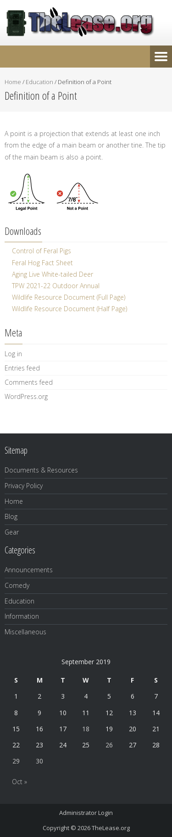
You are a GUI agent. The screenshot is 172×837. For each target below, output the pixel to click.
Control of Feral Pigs (41, 250)
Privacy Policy (24, 485)
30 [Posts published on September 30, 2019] (39, 761)
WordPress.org (26, 396)
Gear (12, 532)
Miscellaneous (25, 631)
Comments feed (29, 382)
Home (13, 82)
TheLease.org (111, 828)
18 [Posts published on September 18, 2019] (85, 728)
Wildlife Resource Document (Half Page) (69, 308)
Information (22, 616)
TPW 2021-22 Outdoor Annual (56, 285)
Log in (13, 353)
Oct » (19, 781)
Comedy (17, 585)
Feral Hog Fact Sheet (42, 262)
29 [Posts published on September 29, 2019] (16, 761)
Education (39, 82)
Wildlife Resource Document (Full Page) (68, 297)
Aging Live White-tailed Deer (52, 274)
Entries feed (22, 368)
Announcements (29, 569)
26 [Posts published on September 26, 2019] (109, 744)
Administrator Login (86, 813)
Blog (11, 516)
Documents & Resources (41, 470)
